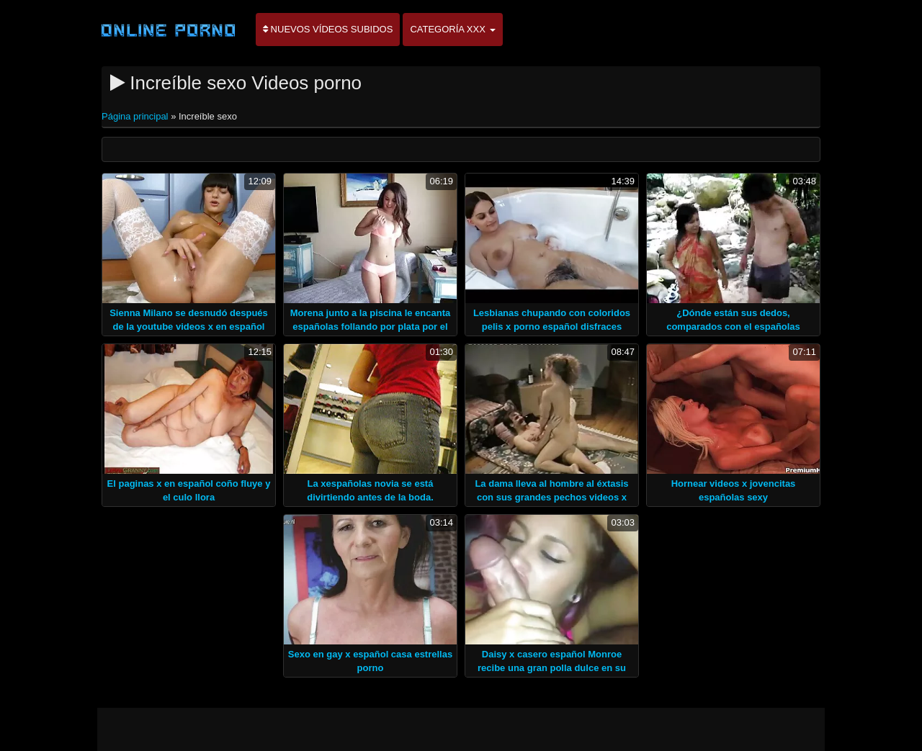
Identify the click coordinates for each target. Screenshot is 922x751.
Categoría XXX (452, 29)
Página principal (136, 116)
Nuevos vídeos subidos (328, 29)
